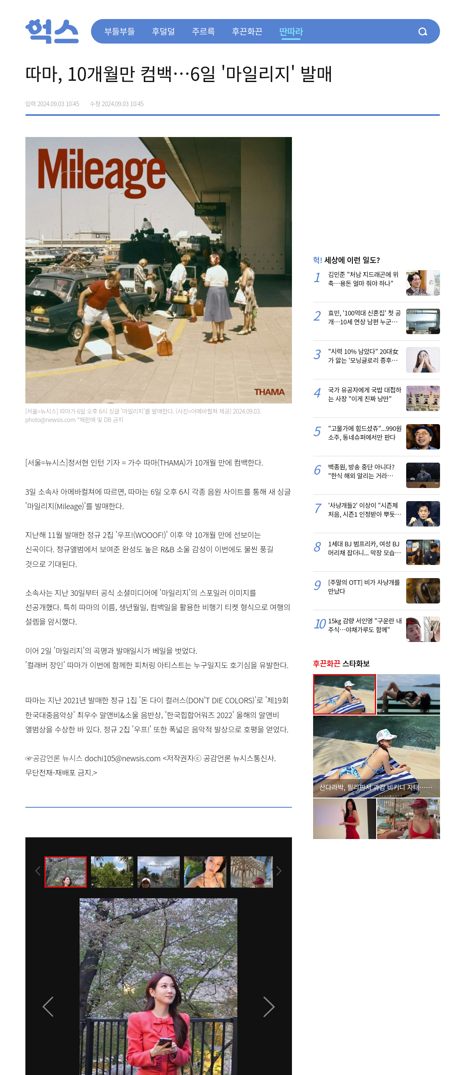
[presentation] (37, 871)
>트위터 (397, 100)
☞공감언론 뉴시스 (54, 757)
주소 (433, 100)
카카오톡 (415, 100)
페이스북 (380, 100)
